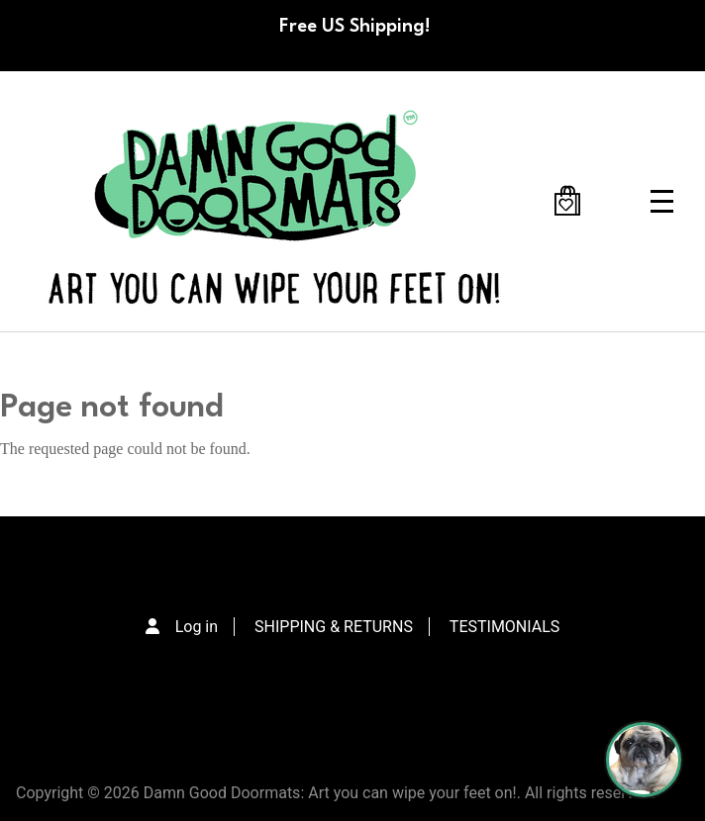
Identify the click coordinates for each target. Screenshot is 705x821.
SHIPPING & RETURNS (333, 626)
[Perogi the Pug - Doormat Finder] (643, 759)
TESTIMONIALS (504, 626)
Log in (196, 626)
